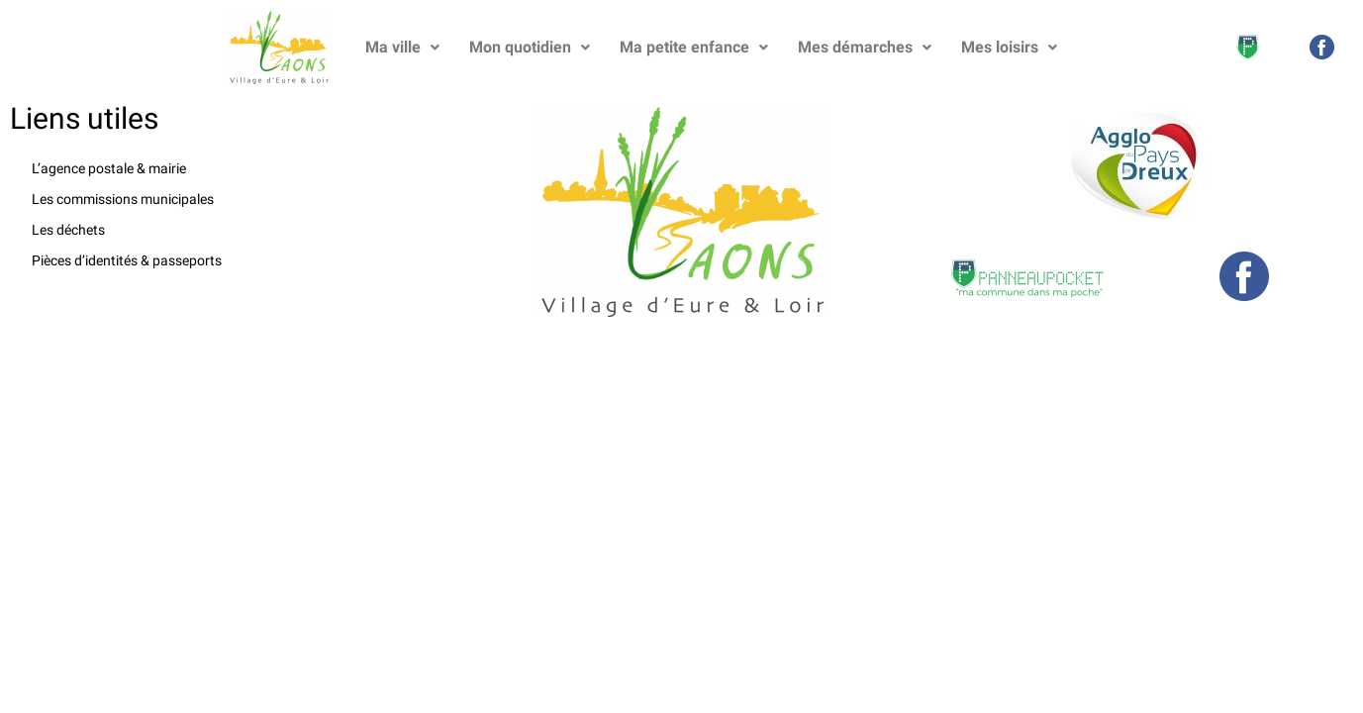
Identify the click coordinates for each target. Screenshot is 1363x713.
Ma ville (402, 47)
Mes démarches (864, 47)
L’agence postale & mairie (109, 168)
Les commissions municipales (123, 199)
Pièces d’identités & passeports (127, 260)
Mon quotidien (529, 47)
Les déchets (68, 230)
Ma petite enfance (694, 47)
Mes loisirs (1009, 47)
